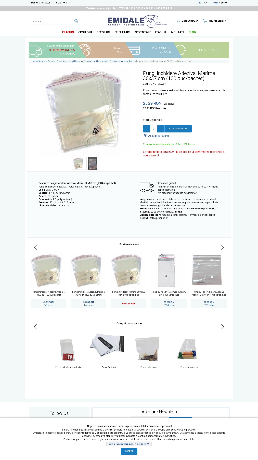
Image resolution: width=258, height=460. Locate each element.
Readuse (160, 32)
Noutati (177, 32)
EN (208, 2)
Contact (61, 2)
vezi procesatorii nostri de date (127, 444)
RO (200, 2)
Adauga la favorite (156, 135)
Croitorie (85, 32)
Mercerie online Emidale (44, 61)
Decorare (103, 32)
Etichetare (122, 32)
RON (215, 2)
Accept (129, 451)
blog (192, 32)
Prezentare (142, 32)
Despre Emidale (40, 2)
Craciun (68, 32)
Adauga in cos (178, 128)
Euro (224, 2)
